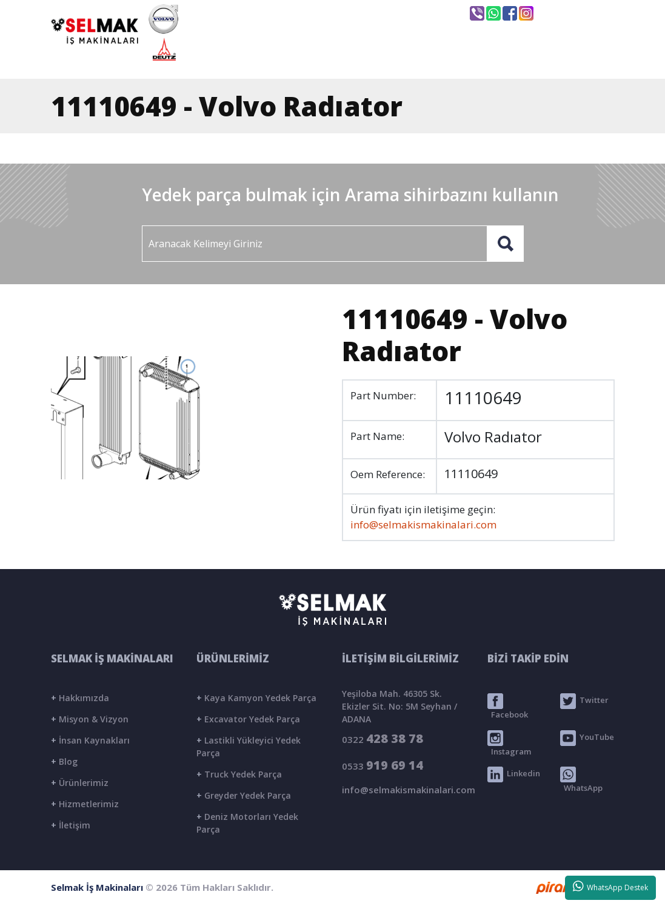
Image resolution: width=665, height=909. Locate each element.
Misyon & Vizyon (90, 719)
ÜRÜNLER (423, 58)
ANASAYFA (248, 58)
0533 (382, 765)
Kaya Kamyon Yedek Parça (256, 698)
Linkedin (513, 774)
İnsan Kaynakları (90, 740)
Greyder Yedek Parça (243, 795)
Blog (64, 761)
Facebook (507, 706)
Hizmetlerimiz (85, 804)
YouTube (587, 738)
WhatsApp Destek (611, 886)
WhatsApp (581, 780)
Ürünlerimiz (80, 782)
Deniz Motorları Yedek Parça (247, 823)
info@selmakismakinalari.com (381, 13)
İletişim (70, 825)
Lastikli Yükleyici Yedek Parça (248, 746)
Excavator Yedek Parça (248, 719)
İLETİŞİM (567, 58)
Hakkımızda (80, 698)
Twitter (584, 701)
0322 (382, 738)
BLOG (496, 58)
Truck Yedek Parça (239, 774)
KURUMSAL (337, 58)
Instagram (509, 743)
